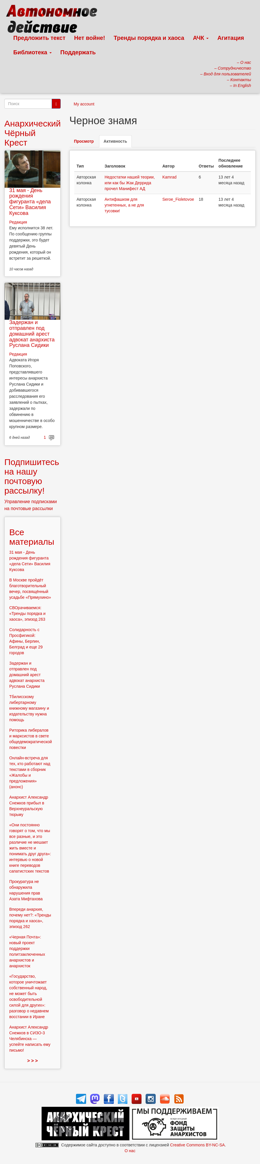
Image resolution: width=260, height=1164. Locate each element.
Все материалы (31, 536)
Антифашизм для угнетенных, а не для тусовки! (124, 205)
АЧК (201, 38)
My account (84, 104)
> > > (32, 1060)
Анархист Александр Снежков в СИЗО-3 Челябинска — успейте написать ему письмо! (30, 1039)
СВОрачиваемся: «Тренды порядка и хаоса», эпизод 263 (27, 613)
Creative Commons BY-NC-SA (197, 1145)
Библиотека (32, 52)
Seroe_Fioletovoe (178, 199)
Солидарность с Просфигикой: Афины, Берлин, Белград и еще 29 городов (26, 641)
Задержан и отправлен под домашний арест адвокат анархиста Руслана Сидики (32, 333)
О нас (130, 1150)
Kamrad (169, 177)
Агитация (230, 38)
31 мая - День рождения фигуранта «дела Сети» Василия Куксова (30, 201)
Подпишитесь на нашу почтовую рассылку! (31, 476)
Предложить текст (39, 38)
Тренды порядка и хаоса (149, 38)
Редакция (18, 222)
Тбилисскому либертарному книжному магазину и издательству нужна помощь (29, 708)
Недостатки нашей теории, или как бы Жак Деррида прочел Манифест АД (130, 183)
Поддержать (78, 52)
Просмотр (84, 141)
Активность (118, 142)
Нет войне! (89, 38)
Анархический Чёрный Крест (32, 133)
